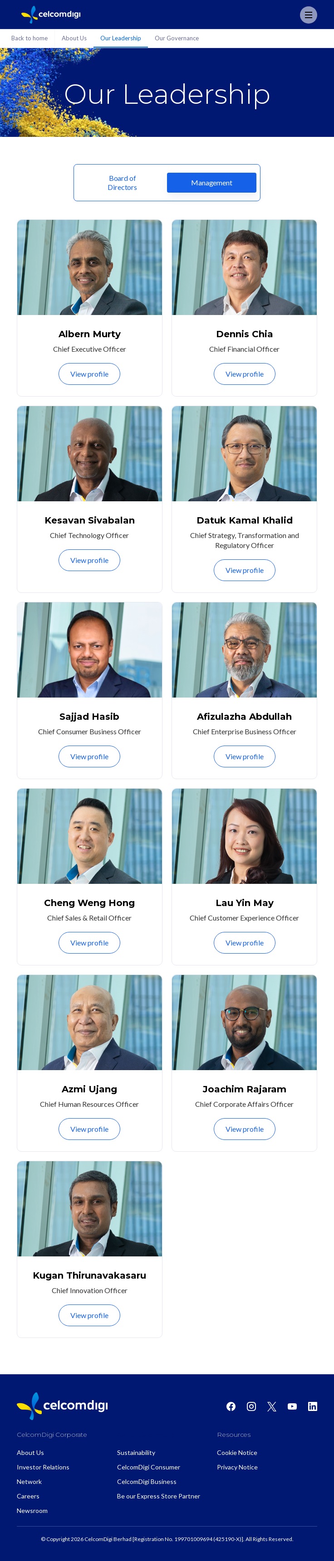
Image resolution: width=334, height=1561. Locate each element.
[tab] (122, 182)
